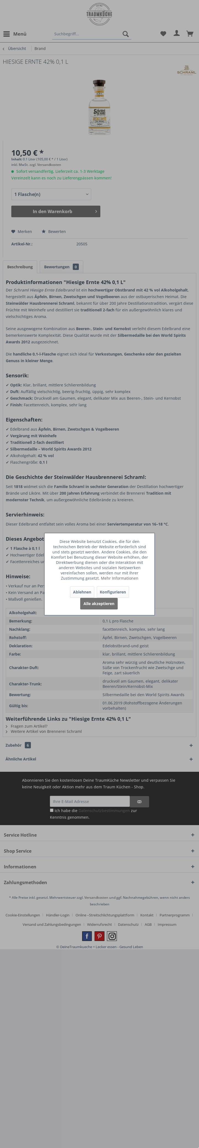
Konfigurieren (113, 592)
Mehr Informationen (119, 578)
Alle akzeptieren (99, 603)
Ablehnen (82, 592)
